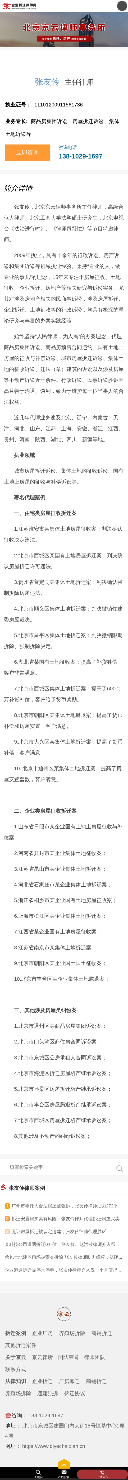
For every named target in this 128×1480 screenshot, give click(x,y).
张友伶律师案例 (27, 1188)
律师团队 (94, 1357)
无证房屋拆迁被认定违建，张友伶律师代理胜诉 (59, 1231)
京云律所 (42, 1357)
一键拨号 (102, 1477)
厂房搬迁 (69, 1381)
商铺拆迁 (101, 1333)
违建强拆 (47, 1393)
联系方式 (15, 1369)
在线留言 (64, 1477)
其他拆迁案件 (21, 1345)
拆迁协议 (74, 1393)
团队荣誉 (68, 1357)
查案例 (38, 1477)
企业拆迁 (42, 1381)
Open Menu (122, 6)
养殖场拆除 (72, 1333)
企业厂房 (42, 1333)
